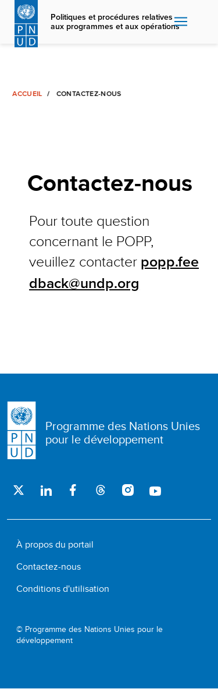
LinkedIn (45, 490)
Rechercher (200, 22)
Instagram (127, 490)
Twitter (18, 490)
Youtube (155, 490)
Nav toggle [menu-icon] (180, 21)
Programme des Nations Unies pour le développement (122, 432)
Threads (100, 490)
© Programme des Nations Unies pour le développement (89, 635)
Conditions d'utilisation (62, 588)
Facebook (73, 490)
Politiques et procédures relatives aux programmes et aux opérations (115, 22)
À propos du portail (55, 544)
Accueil (27, 94)
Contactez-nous (48, 566)
